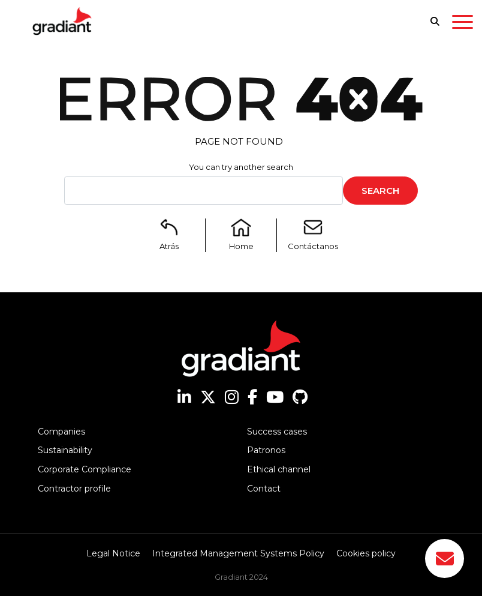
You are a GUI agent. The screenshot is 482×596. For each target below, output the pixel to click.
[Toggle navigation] (462, 24)
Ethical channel (279, 469)
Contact (264, 488)
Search (380, 190)
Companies (61, 431)
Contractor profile (74, 488)
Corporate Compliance (84, 469)
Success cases (277, 431)
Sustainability (65, 450)
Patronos (266, 450)
